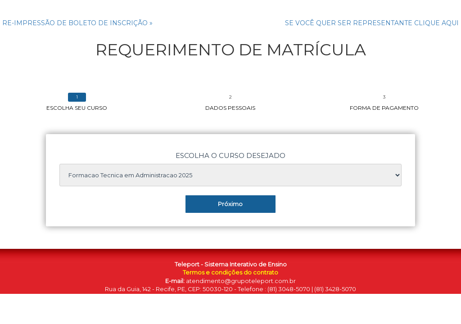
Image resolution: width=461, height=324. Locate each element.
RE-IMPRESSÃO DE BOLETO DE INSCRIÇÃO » (77, 23)
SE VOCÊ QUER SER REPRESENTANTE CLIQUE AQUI (372, 23)
